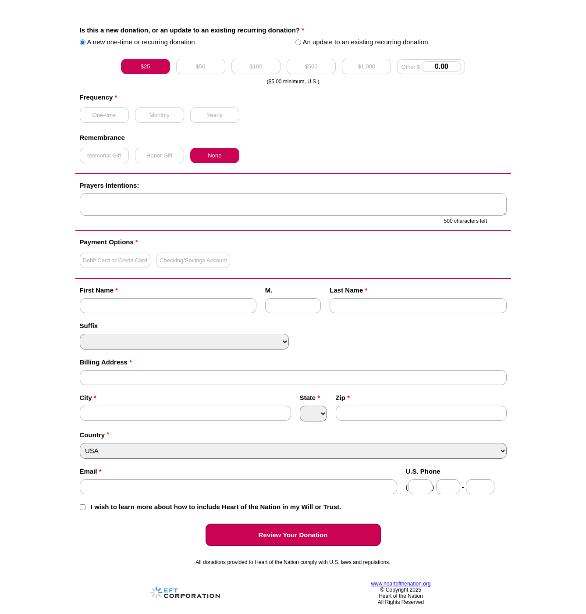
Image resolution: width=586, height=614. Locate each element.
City (88, 397)
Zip (343, 397)
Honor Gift (159, 155)
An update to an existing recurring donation (361, 42)
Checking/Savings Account (193, 260)
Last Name (348, 290)
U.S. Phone (423, 471)
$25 (145, 66)
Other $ (431, 66)
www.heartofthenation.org (400, 584)
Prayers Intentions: (109, 185)
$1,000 (366, 66)
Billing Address (106, 362)
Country (92, 435)
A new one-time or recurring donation (137, 42)
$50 (201, 66)
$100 (255, 66)
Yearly (215, 115)
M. (269, 290)
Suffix (89, 325)
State (310, 397)
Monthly (159, 115)
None (214, 155)
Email (91, 471)
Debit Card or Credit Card (115, 260)
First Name (99, 290)
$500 (311, 66)
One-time (104, 115)
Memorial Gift (104, 155)
